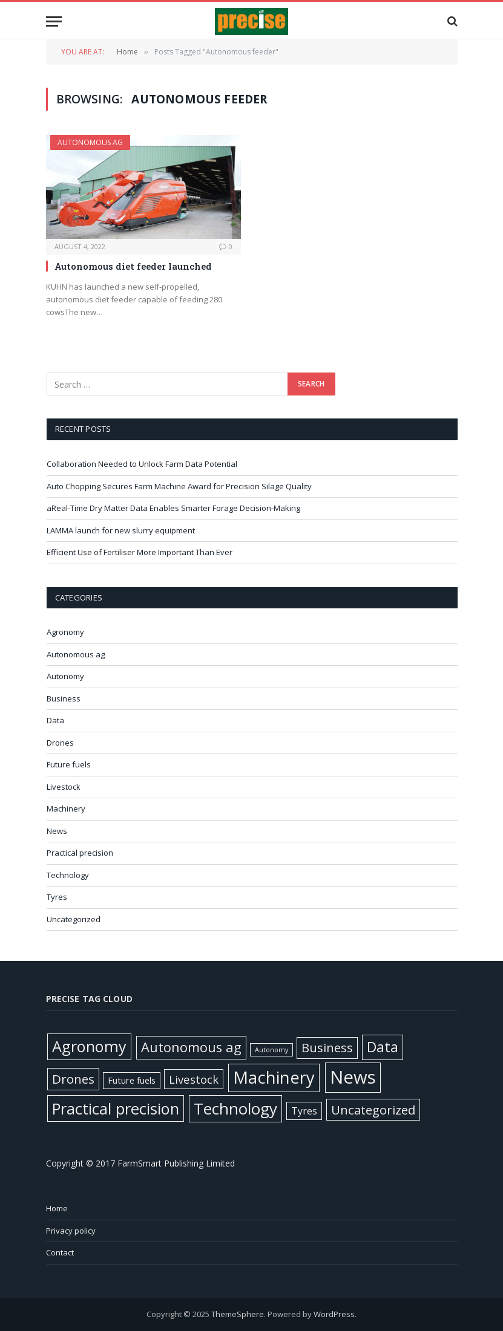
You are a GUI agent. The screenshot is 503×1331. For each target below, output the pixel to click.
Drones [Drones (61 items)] (73, 1078)
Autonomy (65, 676)
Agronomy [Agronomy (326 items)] (89, 1046)
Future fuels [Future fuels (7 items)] (132, 1080)
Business (64, 698)
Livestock (64, 786)
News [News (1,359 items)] (353, 1077)
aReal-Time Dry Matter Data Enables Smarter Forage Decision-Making (174, 508)
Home (57, 1208)
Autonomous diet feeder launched (133, 266)
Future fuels (69, 764)
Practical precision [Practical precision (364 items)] (115, 1108)
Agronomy (65, 631)
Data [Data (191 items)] (382, 1046)
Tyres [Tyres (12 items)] (304, 1111)
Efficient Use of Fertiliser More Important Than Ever (140, 552)
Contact (60, 1252)
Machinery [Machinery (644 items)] (274, 1077)
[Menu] (54, 21)
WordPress (334, 1314)
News (57, 830)
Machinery (66, 808)
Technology (68, 875)
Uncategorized (73, 919)
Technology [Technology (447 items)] (235, 1108)
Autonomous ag (90, 142)
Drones (60, 742)
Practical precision (80, 852)
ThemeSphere (237, 1314)
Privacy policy (71, 1230)
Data (55, 720)
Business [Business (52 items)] (327, 1048)
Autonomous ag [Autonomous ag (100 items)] (191, 1047)
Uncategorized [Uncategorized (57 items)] (373, 1109)
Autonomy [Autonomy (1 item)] (271, 1050)
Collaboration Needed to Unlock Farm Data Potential (143, 463)
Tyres (57, 896)
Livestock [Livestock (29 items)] (194, 1079)
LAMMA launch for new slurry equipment (122, 530)
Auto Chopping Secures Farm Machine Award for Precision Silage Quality (180, 486)
